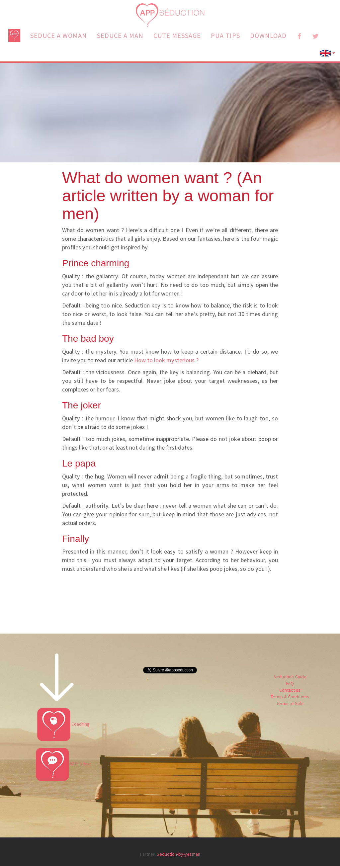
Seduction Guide (290, 677)
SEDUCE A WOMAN (58, 35)
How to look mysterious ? (166, 360)
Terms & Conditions (290, 697)
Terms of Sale (289, 703)
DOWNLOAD (268, 35)
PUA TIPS (225, 35)
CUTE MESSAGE (177, 35)
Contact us (289, 690)
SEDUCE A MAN (120, 35)
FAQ (290, 683)
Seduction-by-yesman (178, 854)
